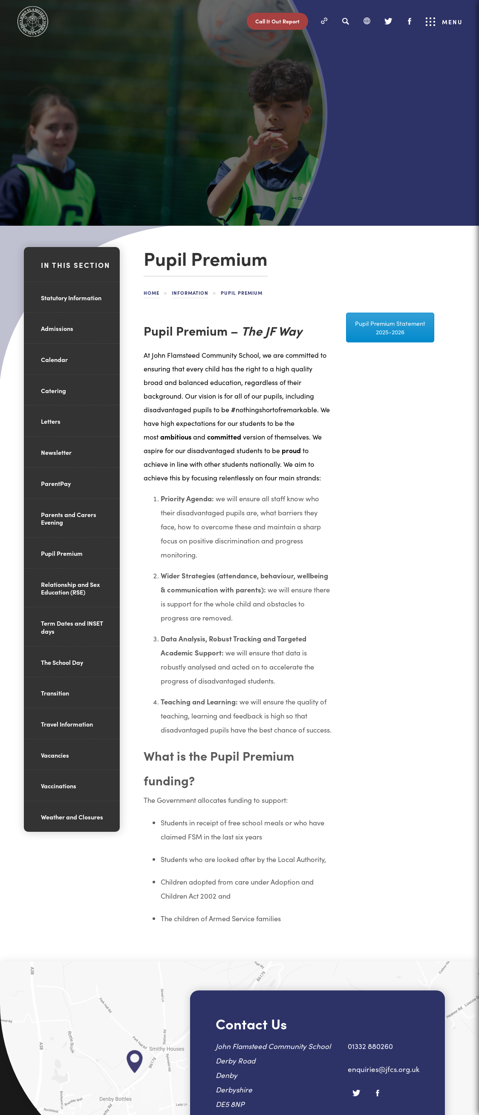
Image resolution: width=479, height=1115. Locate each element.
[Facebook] (409, 21)
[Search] (345, 21)
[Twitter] (388, 21)
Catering (53, 390)
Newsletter (56, 452)
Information (190, 292)
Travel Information (67, 724)
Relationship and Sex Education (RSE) (70, 588)
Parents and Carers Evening (68, 518)
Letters (51, 421)
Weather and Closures (72, 817)
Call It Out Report (277, 21)
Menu (444, 21)
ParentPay (56, 483)
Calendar (54, 359)
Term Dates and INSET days (72, 627)
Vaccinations (58, 786)
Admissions (57, 328)
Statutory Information (71, 297)
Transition (55, 693)
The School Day (62, 662)
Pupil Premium (62, 553)
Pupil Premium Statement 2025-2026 (390, 327)
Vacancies (55, 755)
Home (151, 292)
